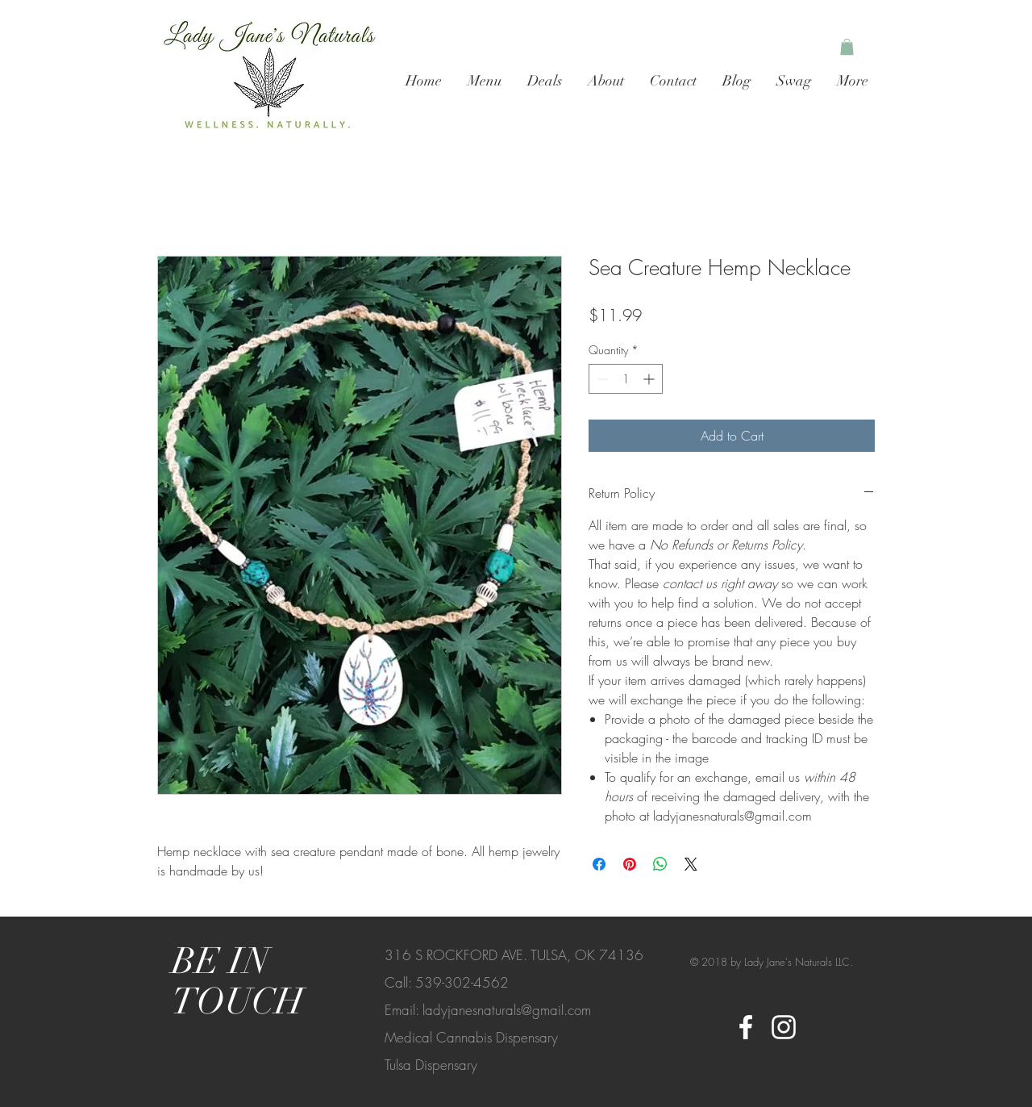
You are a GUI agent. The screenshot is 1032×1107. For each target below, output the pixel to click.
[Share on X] (691, 864)
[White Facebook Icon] (746, 1027)
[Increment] (650, 379)
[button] (847, 47)
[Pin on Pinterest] (629, 864)
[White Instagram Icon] (784, 1027)
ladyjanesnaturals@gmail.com (506, 1009)
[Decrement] (601, 379)
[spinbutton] (625, 379)
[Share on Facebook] (599, 864)
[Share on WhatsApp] (660, 864)
